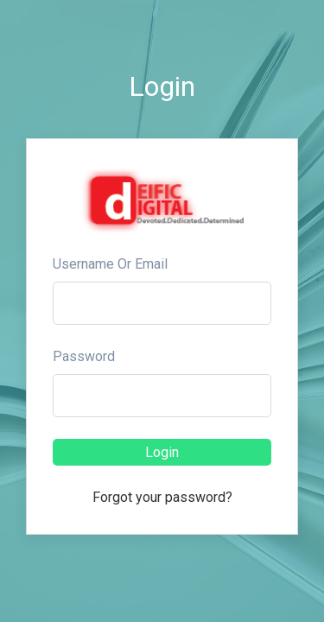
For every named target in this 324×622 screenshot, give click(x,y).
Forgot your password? (162, 497)
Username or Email (110, 264)
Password (84, 356)
